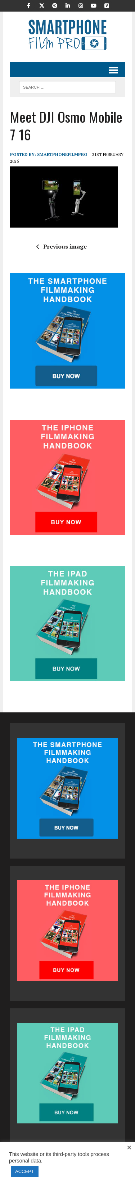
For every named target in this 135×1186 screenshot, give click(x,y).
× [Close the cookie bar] (129, 1148)
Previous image (61, 246)
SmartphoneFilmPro (62, 154)
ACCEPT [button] (24, 1171)
